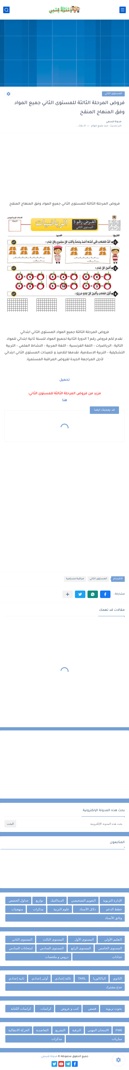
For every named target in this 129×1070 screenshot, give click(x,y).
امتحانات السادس (21, 948)
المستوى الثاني (113, 93)
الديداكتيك (57, 900)
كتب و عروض (70, 1008)
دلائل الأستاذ (87, 909)
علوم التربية (61, 909)
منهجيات (17, 909)
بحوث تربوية (114, 1008)
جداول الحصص (19, 900)
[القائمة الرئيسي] (122, 10)
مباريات (117, 1039)
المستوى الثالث (53, 939)
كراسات (45, 1008)
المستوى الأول (84, 939)
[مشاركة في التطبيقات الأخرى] (67, 594)
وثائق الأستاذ (113, 918)
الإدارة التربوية (112, 900)
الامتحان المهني (98, 1030)
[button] (105, 594)
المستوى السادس (52, 948)
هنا (64, 400)
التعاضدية (42, 1030)
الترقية (76, 1030)
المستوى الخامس (110, 948)
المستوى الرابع (81, 948)
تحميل (64, 380)
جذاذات (117, 957)
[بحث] (6, 10)
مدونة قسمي (49, 1056)
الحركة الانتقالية (18, 1030)
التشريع (60, 1030)
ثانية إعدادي (16, 978)
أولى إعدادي (40, 978)
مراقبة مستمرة (75, 579)
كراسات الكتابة (21, 1008)
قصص (92, 1008)
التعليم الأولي (113, 939)
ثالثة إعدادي (63, 978)
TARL (82, 978)
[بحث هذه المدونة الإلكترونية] (71, 824)
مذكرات (38, 909)
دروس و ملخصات (56, 957)
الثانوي (117, 978)
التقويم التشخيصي (83, 900)
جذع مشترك (114, 987)
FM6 (119, 1030)
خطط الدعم (114, 909)
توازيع (39, 900)
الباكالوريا (99, 978)
